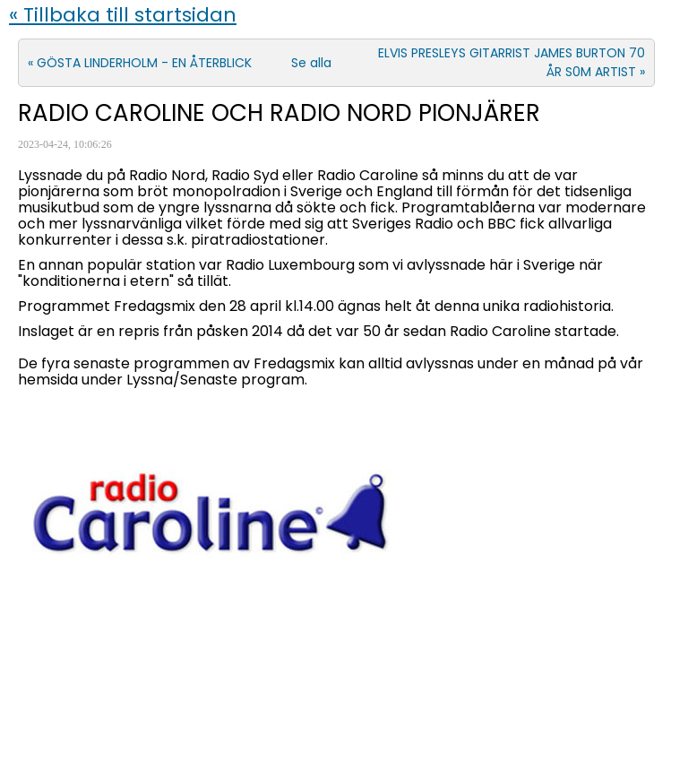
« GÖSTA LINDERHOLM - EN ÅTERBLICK (140, 63)
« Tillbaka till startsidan (122, 15)
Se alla (311, 63)
